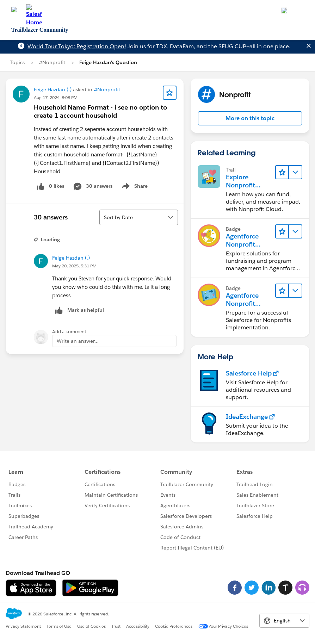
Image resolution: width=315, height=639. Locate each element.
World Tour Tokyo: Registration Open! (76, 46)
